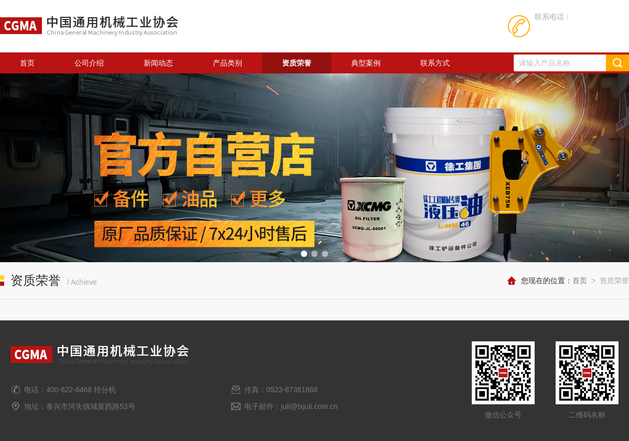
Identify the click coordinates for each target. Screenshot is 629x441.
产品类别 (227, 63)
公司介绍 (89, 63)
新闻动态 (158, 63)
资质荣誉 (296, 63)
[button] (304, 254)
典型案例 (366, 63)
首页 (27, 63)
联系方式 (435, 63)
